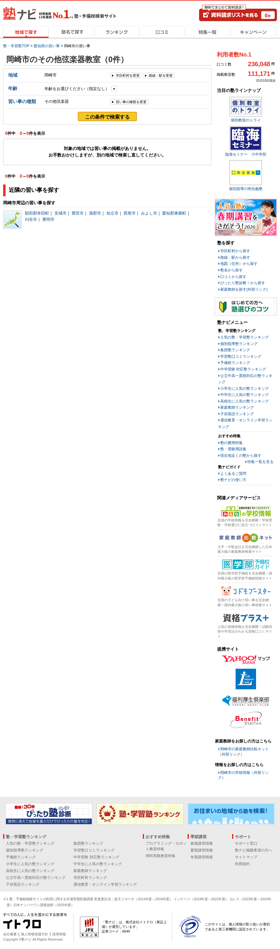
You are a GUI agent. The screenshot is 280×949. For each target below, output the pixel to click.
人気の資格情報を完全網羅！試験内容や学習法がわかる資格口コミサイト (244, 631)
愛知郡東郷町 (174, 213)
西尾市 (130, 213)
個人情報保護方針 (34, 934)
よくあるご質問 (233, 473)
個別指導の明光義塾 (246, 189)
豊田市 (78, 213)
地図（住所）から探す (239, 263)
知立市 (112, 213)
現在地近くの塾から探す (240, 455)
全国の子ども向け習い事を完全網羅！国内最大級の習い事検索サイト (244, 602)
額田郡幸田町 (37, 213)
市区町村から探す (235, 251)
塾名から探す (231, 270)
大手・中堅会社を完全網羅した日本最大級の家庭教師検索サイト (244, 549)
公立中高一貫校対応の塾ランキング (36, 877)
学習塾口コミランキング (240, 356)
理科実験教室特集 (160, 856)
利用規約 (242, 864)
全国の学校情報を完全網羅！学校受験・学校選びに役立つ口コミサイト (244, 522)
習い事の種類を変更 (131, 102)
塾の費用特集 (231, 443)
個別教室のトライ (246, 120)
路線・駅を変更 (161, 75)
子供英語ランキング (237, 414)
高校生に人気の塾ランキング (244, 401)
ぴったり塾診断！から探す (242, 283)
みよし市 (149, 213)
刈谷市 (31, 219)
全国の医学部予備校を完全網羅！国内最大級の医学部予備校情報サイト (244, 575)
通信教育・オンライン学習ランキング (105, 884)
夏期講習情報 (201, 850)
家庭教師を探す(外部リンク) (244, 289)
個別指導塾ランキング (239, 344)
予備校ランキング (235, 363)
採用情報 (59, 934)
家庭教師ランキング (237, 407)
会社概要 (10, 934)
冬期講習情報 (201, 857)
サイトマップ (246, 857)
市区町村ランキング (90, 877)
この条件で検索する (107, 117)
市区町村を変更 (128, 75)
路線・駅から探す (235, 257)
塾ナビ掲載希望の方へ (253, 850)
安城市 (60, 213)
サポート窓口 (246, 843)
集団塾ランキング (235, 350)
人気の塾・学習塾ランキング (244, 337)
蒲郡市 (95, 213)
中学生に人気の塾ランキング (244, 395)
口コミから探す (233, 277)
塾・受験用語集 (233, 449)
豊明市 (48, 219)
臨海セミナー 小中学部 (245, 154)
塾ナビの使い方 (233, 480)
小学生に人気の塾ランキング (244, 388)
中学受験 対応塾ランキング (243, 369)
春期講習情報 (201, 843)
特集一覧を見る (260, 462)
